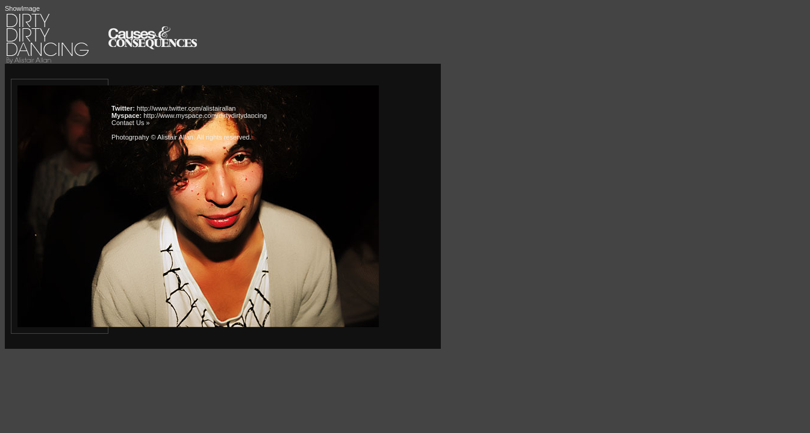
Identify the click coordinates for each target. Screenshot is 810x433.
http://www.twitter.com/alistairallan (186, 108)
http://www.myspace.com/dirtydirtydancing (205, 115)
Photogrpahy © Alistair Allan (152, 137)
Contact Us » (130, 122)
